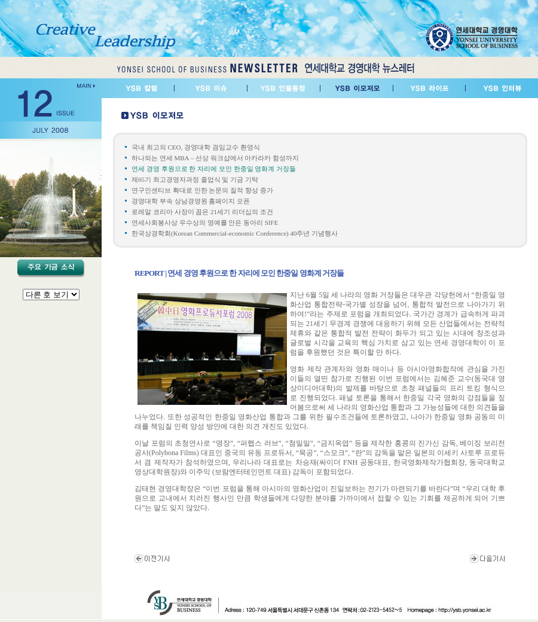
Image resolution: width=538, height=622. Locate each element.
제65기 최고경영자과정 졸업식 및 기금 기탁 (195, 179)
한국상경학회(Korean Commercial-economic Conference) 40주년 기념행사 (235, 233)
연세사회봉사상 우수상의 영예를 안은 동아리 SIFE (205, 222)
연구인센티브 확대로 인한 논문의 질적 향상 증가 (202, 190)
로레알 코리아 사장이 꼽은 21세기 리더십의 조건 (202, 211)
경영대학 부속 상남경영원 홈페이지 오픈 (191, 201)
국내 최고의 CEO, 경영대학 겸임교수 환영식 (196, 147)
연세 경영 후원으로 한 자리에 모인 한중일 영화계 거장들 (214, 168)
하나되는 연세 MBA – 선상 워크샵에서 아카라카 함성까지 (215, 157)
